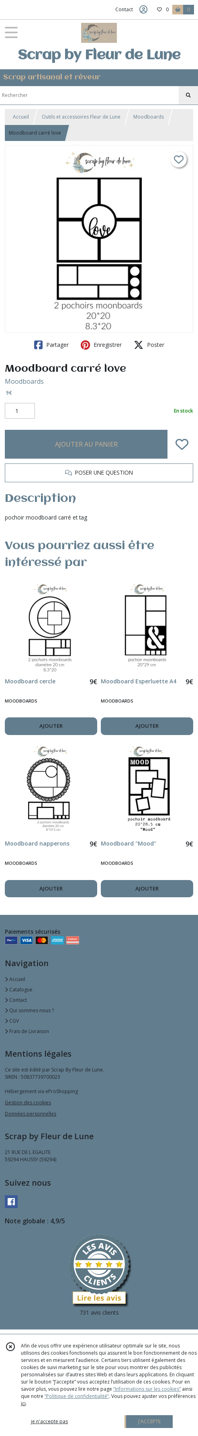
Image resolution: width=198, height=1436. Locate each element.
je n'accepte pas (49, 1421)
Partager (51, 345)
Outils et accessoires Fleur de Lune (81, 116)
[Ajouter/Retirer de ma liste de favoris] (182, 444)
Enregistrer (101, 345)
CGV (12, 1020)
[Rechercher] (188, 95)
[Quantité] (20, 411)
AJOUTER (51, 725)
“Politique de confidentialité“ (77, 1396)
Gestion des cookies (28, 1102)
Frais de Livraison (27, 1031)
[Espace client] (143, 9)
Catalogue (19, 989)
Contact (124, 9)
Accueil (21, 116)
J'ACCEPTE (149, 1421)
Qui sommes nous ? (29, 1010)
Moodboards (148, 116)
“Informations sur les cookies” (147, 1389)
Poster (149, 345)
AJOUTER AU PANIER (86, 444)
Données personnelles (30, 1113)
